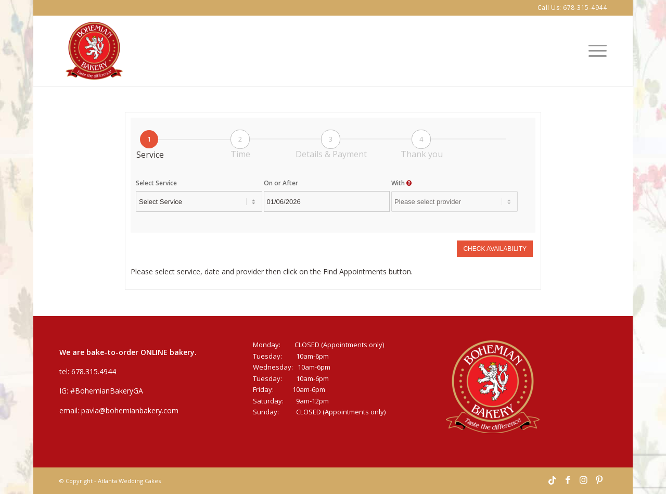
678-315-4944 (585, 7)
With (401, 183)
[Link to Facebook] (567, 480)
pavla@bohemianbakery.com (129, 410)
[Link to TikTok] (552, 480)
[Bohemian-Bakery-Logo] (94, 51)
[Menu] (594, 51)
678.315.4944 (93, 371)
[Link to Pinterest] (599, 480)
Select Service (156, 183)
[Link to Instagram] (583, 480)
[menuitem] (594, 51)
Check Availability (495, 248)
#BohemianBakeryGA (106, 391)
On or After (281, 183)
